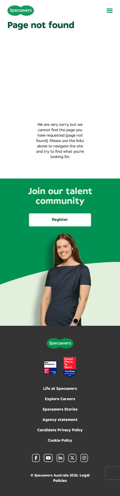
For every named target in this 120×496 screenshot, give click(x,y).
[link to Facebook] (36, 458)
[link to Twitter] (72, 458)
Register (60, 220)
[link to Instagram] (84, 458)
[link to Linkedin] (60, 458)
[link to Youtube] (48, 458)
